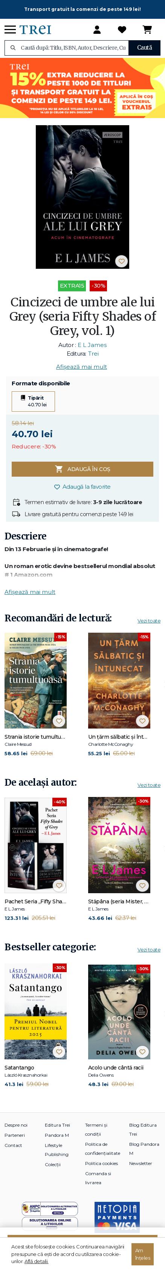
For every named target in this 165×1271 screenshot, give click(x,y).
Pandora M (57, 1135)
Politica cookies (101, 1163)
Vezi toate (149, 621)
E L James (92, 344)
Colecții (53, 1164)
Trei (93, 353)
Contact (13, 1145)
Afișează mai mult (81, 366)
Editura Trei (57, 1125)
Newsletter (140, 1163)
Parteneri (15, 1135)
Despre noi (16, 1125)
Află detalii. (36, 1261)
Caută (144, 47)
